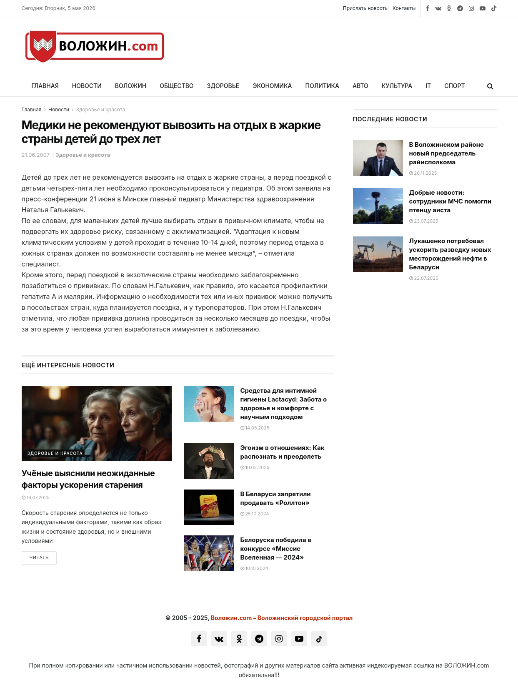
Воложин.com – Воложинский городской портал (282, 617)
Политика (322, 85)
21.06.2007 (36, 154)
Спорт (454, 85)
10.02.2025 (255, 467)
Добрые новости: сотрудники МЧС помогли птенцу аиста (450, 201)
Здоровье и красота (100, 109)
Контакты (404, 8)
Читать (39, 558)
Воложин (130, 85)
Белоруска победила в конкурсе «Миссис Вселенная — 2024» (275, 548)
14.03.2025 (255, 428)
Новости (87, 85)
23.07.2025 (423, 221)
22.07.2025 (423, 278)
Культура (397, 85)
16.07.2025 (36, 497)
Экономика (272, 85)
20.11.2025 (423, 173)
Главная (45, 85)
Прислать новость (365, 8)
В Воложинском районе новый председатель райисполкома (446, 153)
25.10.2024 (254, 514)
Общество (176, 85)
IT (428, 85)
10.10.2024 (254, 568)
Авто (360, 85)
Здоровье (223, 85)
